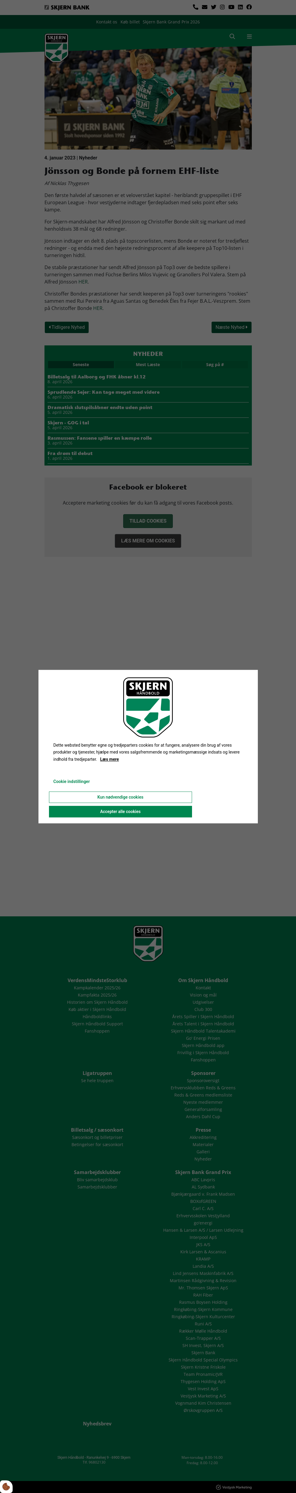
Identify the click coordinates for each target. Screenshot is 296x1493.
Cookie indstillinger (71, 781)
